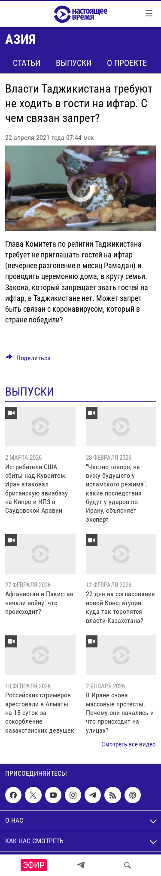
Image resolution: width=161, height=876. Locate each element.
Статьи (26, 63)
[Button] (28, 360)
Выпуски (73, 63)
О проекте (127, 63)
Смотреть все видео (128, 744)
